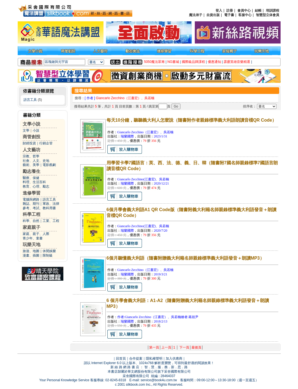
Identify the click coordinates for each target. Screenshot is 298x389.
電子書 (229, 15)
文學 (26, 130)
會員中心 (244, 10)
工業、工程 (51, 221)
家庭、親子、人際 (36, 234)
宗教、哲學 (31, 156)
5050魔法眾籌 (154, 62)
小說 (36, 130)
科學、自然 (31, 221)
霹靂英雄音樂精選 (237, 62)
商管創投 (31, 136)
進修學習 (31, 193)
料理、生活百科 (34, 182)
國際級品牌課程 (193, 62)
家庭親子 (31, 227)
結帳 (258, 10)
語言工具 (30, 100)
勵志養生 (31, 171)
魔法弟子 (195, 15)
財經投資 (29, 143)
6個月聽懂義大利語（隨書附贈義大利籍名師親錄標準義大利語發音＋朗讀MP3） (185, 258)
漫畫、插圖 (31, 255)
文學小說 (31, 124)
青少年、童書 (33, 238)
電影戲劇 (49, 165)
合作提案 (135, 358)
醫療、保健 (31, 178)
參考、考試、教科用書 (39, 208)
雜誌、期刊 (31, 204)
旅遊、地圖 (31, 251)
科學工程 (31, 214)
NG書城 (173, 62)
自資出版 (213, 15)
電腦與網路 (31, 199)
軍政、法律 (51, 204)
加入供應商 (174, 358)
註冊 (229, 10)
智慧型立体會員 (267, 15)
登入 (219, 10)
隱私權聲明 (154, 358)
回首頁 (121, 358)
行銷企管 (46, 143)
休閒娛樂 (49, 251)
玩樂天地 (31, 244)
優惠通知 (214, 62)
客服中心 (245, 15)
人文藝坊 (31, 149)
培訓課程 (272, 10)
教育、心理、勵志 (36, 186)
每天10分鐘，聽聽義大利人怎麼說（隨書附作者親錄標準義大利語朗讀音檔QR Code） (191, 120)
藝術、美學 (31, 165)
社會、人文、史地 (36, 161)
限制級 (48, 255)
